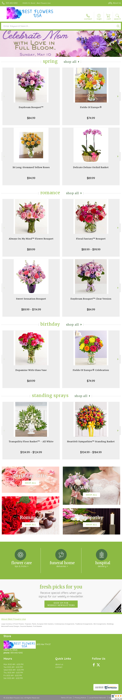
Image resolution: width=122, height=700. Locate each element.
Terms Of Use (66, 698)
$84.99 (31, 118)
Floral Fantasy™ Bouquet (91, 238)
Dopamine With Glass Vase (31, 370)
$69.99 (31, 381)
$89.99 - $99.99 (90, 249)
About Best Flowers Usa (13, 619)
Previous (3, 96)
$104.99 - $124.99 (31, 452)
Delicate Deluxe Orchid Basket (91, 167)
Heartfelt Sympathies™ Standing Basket (91, 441)
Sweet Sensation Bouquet (31, 298)
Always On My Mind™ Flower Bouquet (31, 238)
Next (118, 96)
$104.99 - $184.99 (91, 452)
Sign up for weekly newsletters (61, 604)
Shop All (70, 62)
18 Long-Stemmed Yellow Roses (31, 167)
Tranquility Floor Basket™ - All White (31, 441)
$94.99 (31, 178)
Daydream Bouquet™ (31, 107)
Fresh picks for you (61, 591)
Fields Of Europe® (91, 107)
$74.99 (91, 118)
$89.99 (91, 178)
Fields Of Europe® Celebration (91, 370)
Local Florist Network (97, 698)
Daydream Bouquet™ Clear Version (91, 298)
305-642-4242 (12, 3)
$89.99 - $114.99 (31, 309)
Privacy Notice (80, 698)
